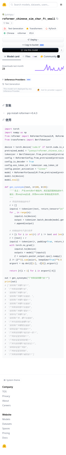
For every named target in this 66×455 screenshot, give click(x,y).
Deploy (33, 39)
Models (6, 419)
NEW (28, 80)
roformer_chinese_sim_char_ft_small (28, 18)
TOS (4, 391)
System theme (12, 380)
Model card (11, 56)
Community (50, 56)
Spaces (6, 428)
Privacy (6, 396)
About (5, 400)
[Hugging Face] (4, 446)
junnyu (9, 14)
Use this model (30, 50)
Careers (6, 405)
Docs (5, 437)
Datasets (7, 423)
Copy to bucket (33, 44)
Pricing (6, 433)
